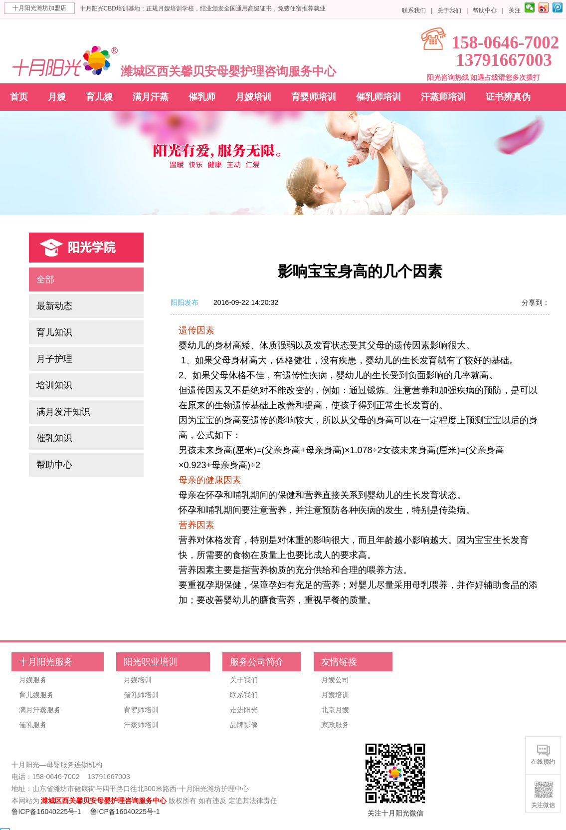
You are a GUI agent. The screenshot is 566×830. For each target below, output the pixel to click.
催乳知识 (54, 438)
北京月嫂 (335, 710)
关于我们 (449, 10)
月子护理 (54, 359)
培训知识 (54, 385)
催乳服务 (33, 725)
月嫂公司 (335, 680)
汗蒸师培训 (443, 97)
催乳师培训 (378, 97)
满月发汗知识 (63, 412)
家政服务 (335, 725)
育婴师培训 (313, 97)
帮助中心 (485, 10)
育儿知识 (54, 332)
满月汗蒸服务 (40, 710)
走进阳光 (244, 710)
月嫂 (57, 97)
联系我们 (414, 10)
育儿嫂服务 (36, 695)
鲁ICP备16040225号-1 (46, 812)
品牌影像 (244, 725)
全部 (45, 279)
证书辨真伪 (508, 97)
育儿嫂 (99, 97)
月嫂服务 (33, 680)
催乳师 (202, 97)
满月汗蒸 (151, 97)
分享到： (536, 302)
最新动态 (54, 306)
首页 (19, 97)
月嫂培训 (253, 97)
